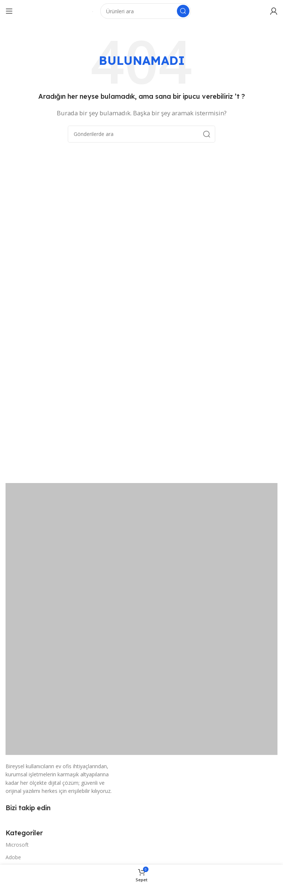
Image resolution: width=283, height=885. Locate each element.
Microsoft (17, 844)
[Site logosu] (92, 11)
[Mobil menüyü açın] (9, 11)
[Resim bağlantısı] (141, 618)
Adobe (13, 857)
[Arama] (145, 11)
